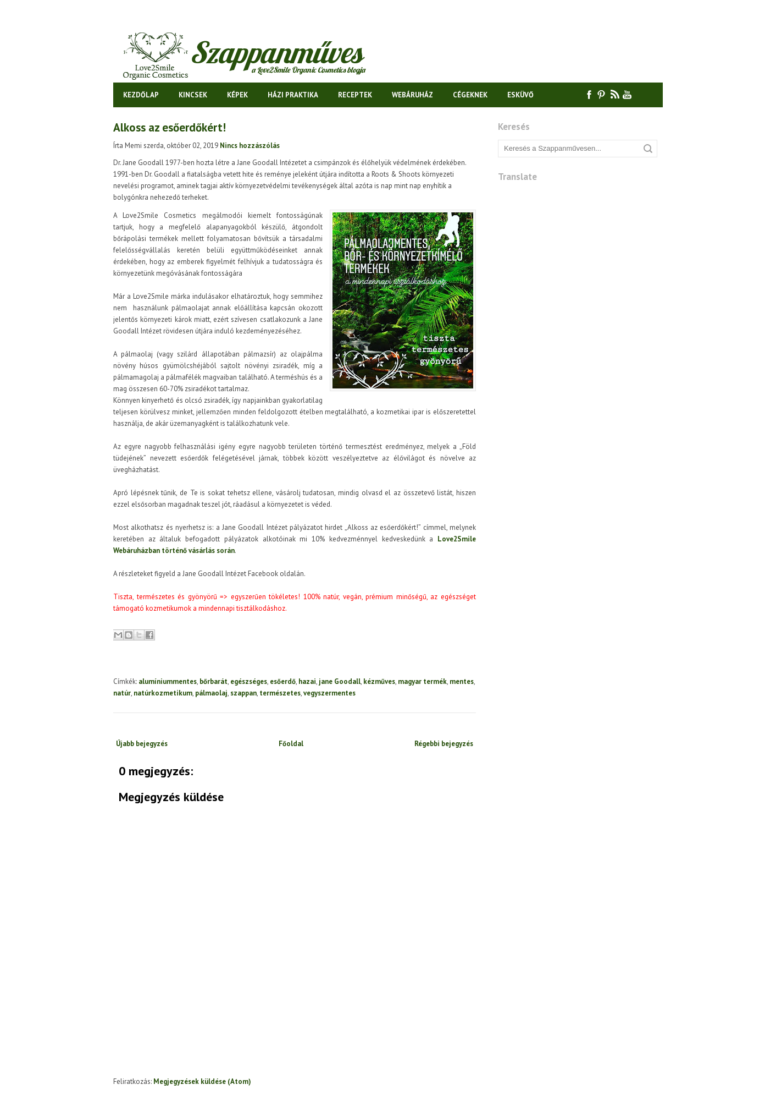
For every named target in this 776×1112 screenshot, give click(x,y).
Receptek (355, 95)
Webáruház (412, 95)
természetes (280, 693)
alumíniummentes (167, 681)
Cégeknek (470, 95)
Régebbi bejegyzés (443, 743)
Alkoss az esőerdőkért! (169, 127)
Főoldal (291, 743)
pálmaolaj (211, 693)
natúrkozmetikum (163, 693)
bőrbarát (213, 681)
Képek (237, 95)
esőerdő (283, 681)
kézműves (379, 681)
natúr (122, 693)
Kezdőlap (141, 95)
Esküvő (520, 95)
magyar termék (422, 681)
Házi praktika (293, 95)
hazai (307, 681)
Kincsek (193, 95)
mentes (462, 681)
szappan (243, 693)
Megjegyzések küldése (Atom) (202, 1081)
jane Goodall (340, 681)
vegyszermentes (329, 693)
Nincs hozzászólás (250, 145)
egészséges (248, 681)
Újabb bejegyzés (142, 743)
